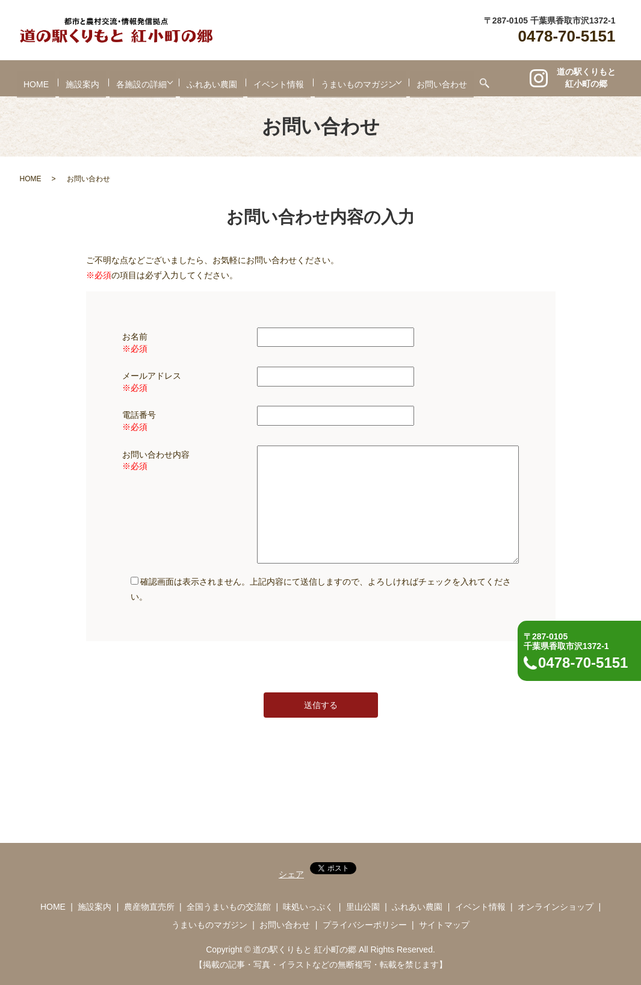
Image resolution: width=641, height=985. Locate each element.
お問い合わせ (452, 79)
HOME (26, 79)
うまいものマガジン (359, 79)
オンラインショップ (555, 907)
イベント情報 (279, 79)
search (495, 78)
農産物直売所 (149, 907)
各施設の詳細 (132, 79)
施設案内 (73, 79)
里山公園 (363, 907)
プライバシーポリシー (365, 925)
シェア (291, 874)
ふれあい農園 (212, 79)
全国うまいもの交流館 (229, 907)
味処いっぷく (308, 907)
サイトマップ (444, 925)
